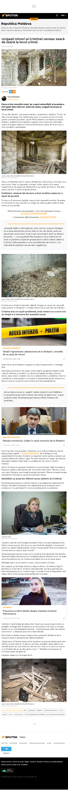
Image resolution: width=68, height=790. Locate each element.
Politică (4, 743)
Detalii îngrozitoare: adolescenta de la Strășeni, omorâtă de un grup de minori (33, 353)
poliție (4, 714)
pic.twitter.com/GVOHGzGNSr (34, 213)
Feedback (24, 765)
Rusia (49, 743)
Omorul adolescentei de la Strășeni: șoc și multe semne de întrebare (44, 714)
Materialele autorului (13, 99)
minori (61, 710)
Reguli (27, 762)
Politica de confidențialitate (53, 762)
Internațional (59, 743)
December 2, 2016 (48, 217)
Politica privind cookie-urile (10, 765)
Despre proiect (6, 762)
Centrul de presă (18, 762)
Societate (7, 607)
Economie (23, 743)
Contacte (33, 762)
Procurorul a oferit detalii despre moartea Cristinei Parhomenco (30, 612)
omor (10, 714)
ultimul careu (18, 714)
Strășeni (39, 710)
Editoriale (31, 710)
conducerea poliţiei (30, 453)
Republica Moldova (11, 348)
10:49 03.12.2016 (7, 46)
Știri (25, 710)
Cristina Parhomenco (50, 710)
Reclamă (40, 762)
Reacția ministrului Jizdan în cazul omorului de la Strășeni (34, 440)
